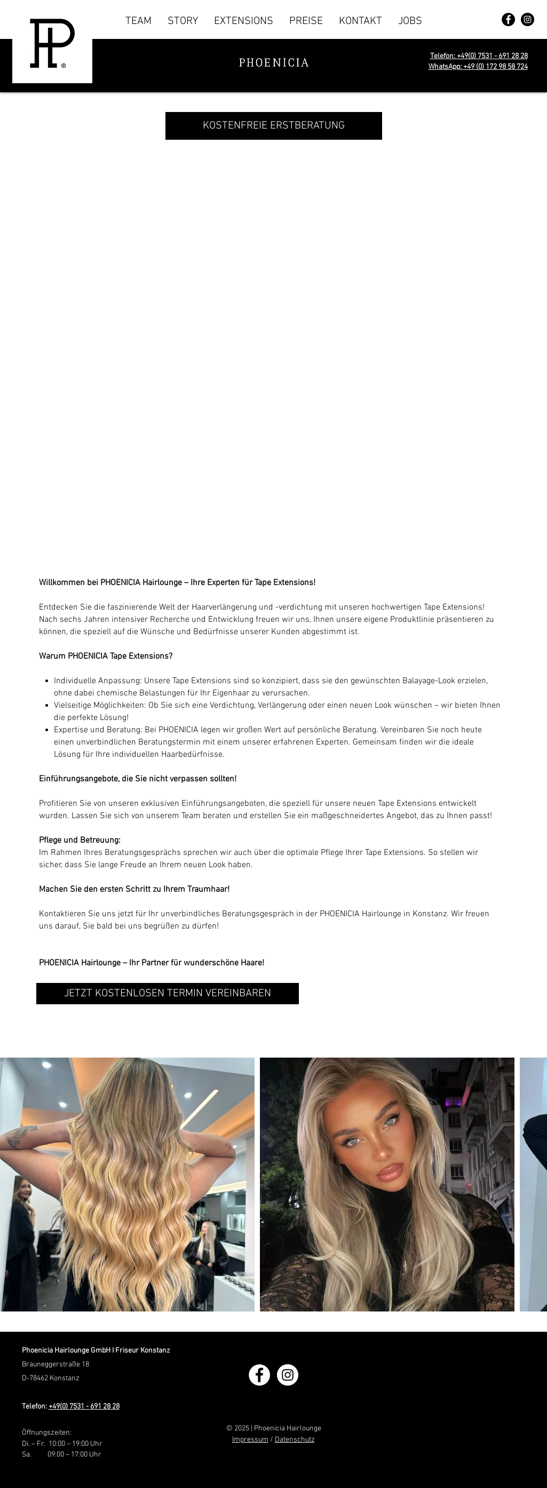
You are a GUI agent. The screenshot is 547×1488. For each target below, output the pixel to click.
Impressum (250, 1439)
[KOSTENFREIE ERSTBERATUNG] (273, 126)
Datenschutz (295, 1439)
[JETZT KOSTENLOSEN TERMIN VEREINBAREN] (167, 993)
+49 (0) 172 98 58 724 (495, 66)
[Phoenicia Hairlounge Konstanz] (508, 19)
